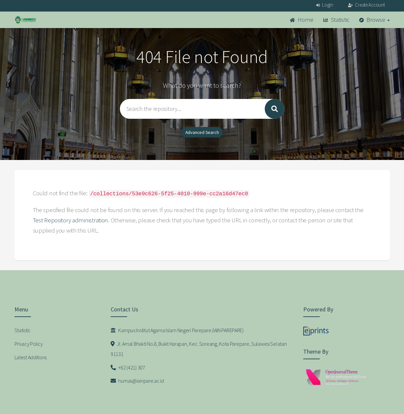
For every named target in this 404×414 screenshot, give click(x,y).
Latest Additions (30, 357)
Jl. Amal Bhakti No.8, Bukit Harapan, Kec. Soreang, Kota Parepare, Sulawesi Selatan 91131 (199, 348)
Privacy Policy (28, 343)
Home (301, 19)
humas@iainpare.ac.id (137, 380)
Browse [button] (374, 19)
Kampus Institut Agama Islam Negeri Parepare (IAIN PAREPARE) (177, 330)
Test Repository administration (70, 220)
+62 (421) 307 (128, 367)
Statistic (336, 19)
